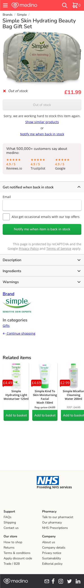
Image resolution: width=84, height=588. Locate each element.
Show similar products (42, 122)
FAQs (7, 517)
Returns (9, 547)
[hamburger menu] (5, 5)
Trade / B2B (12, 564)
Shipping (10, 522)
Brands (8, 15)
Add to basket (16, 415)
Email (7, 197)
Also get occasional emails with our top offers (41, 216)
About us (48, 542)
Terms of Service (58, 248)
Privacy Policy (29, 248)
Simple (22, 15)
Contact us (11, 528)
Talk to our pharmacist (57, 517)
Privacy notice (51, 553)
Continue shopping (19, 333)
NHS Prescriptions (55, 528)
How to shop (13, 542)
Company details (53, 547)
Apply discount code (18, 558)
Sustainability (51, 558)
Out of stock (42, 105)
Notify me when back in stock (42, 134)
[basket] (76, 5)
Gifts (6, 325)
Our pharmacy (52, 522)
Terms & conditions (17, 553)
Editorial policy (52, 564)
